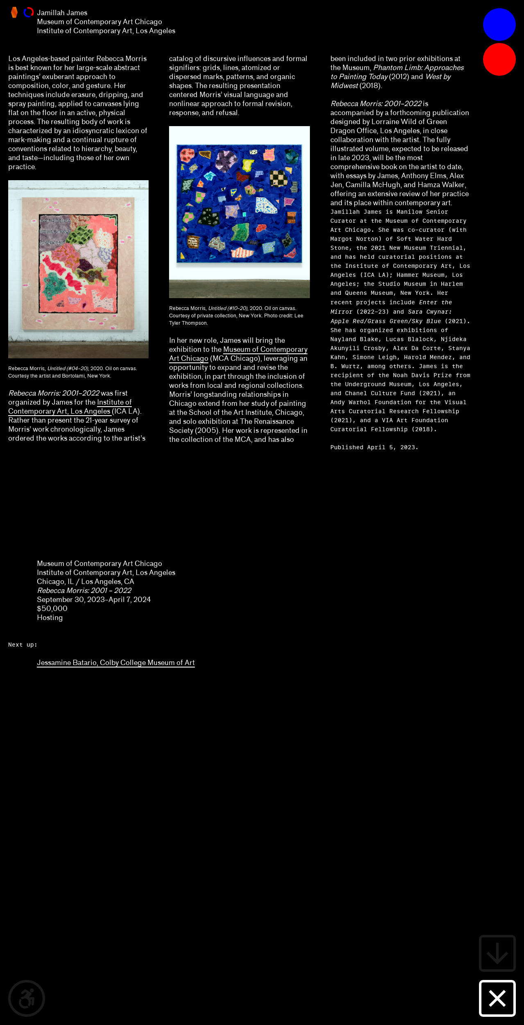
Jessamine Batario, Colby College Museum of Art (116, 662)
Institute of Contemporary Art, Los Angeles (70, 406)
